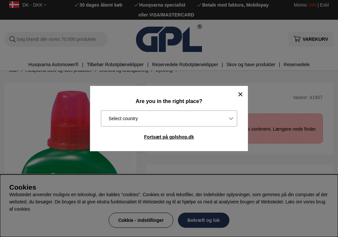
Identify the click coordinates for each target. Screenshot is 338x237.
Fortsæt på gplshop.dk (169, 137)
